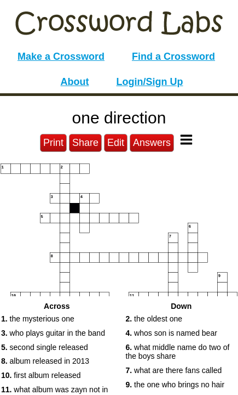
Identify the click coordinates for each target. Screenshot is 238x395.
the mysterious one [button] (37, 318)
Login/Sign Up (150, 81)
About (75, 81)
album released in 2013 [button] (45, 361)
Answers (152, 142)
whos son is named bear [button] (171, 333)
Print (53, 142)
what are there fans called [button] (174, 370)
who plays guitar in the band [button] (53, 333)
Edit (115, 142)
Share (85, 142)
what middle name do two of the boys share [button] (178, 352)
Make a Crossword (61, 56)
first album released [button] (41, 375)
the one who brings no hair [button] (175, 384)
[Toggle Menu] (186, 139)
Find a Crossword (173, 56)
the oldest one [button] (154, 318)
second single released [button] (44, 347)
